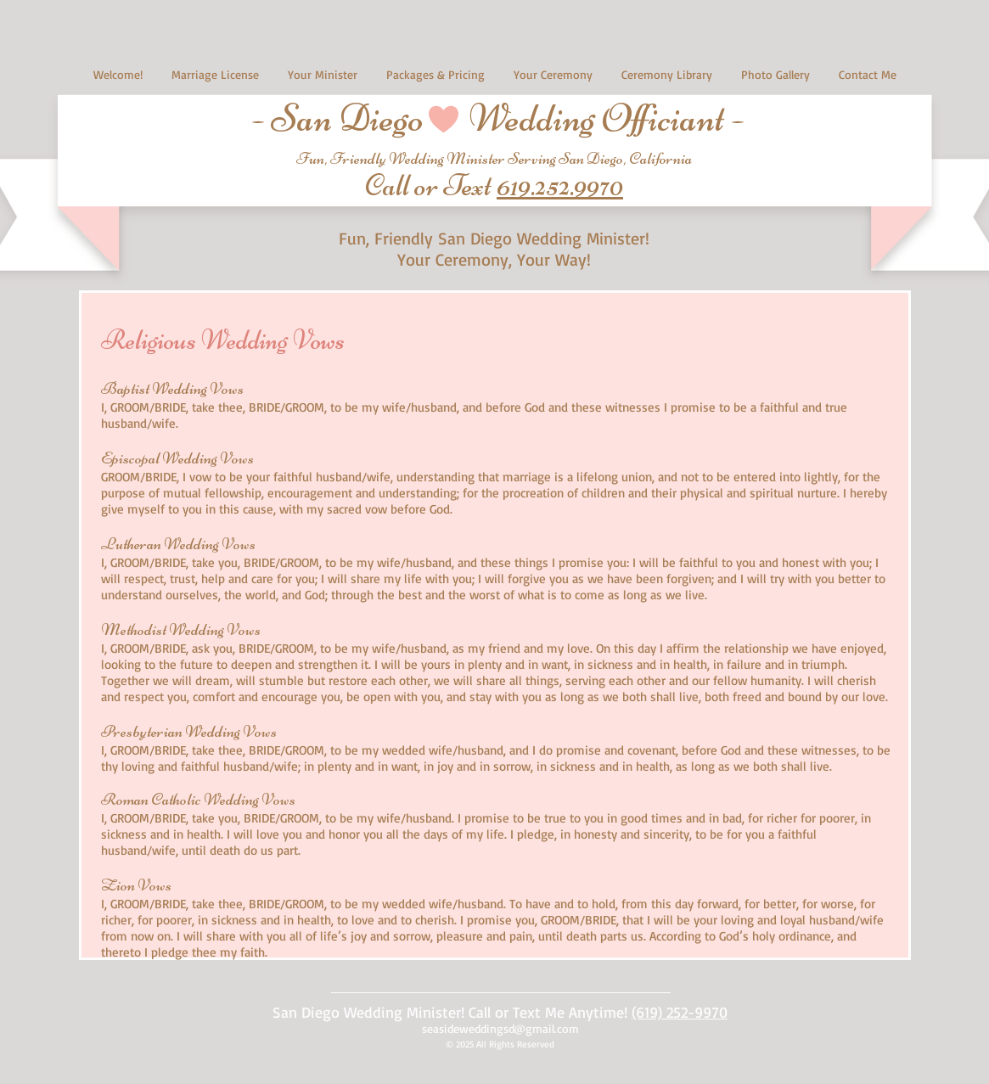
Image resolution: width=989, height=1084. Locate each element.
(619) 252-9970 (680, 1012)
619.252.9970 (560, 185)
